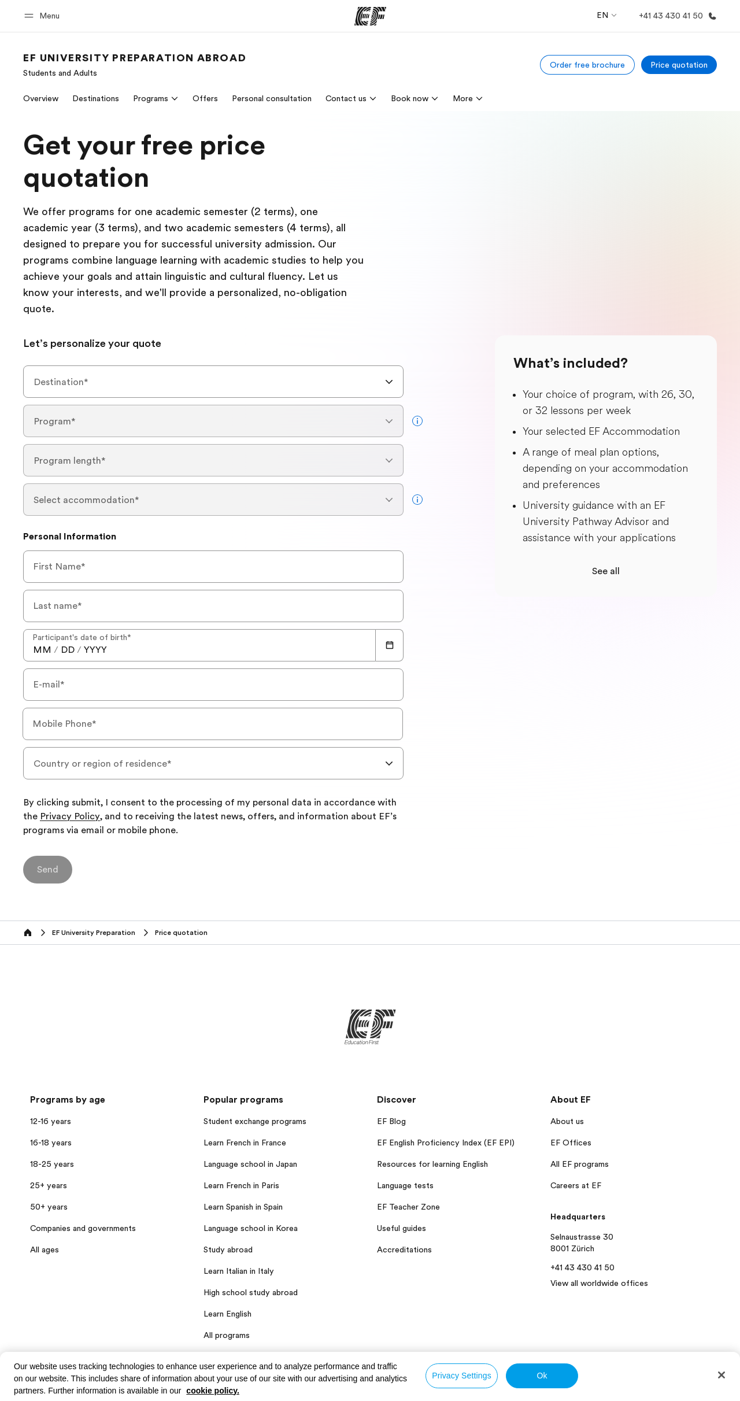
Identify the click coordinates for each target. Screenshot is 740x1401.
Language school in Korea (251, 1228)
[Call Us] (675, 16)
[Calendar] (390, 645)
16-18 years (51, 1142)
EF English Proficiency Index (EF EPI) (446, 1142)
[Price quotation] (679, 65)
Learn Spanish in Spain (243, 1206)
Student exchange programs (255, 1121)
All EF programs (579, 1164)
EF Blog (391, 1121)
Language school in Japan (250, 1164)
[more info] (417, 421)
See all (606, 571)
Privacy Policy (70, 817)
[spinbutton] (42, 650)
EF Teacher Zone (408, 1206)
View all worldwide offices (599, 1283)
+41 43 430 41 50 (582, 1267)
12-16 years (50, 1121)
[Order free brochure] (587, 65)
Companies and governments (83, 1228)
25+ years (48, 1185)
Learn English (227, 1313)
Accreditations (404, 1249)
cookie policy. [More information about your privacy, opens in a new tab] (212, 1390)
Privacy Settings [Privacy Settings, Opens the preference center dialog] (461, 1375)
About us (567, 1121)
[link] (134, 65)
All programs (227, 1335)
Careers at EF (575, 1185)
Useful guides (401, 1228)
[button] (43, 16)
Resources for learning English (432, 1164)
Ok (541, 1375)
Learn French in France (245, 1142)
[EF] (370, 16)
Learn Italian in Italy (239, 1271)
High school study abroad (251, 1292)
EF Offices (570, 1142)
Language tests (405, 1185)
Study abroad (228, 1249)
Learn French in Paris (241, 1185)
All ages (44, 1249)
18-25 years (52, 1164)
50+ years (49, 1206)
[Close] (721, 1375)
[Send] (47, 870)
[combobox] (213, 381)
